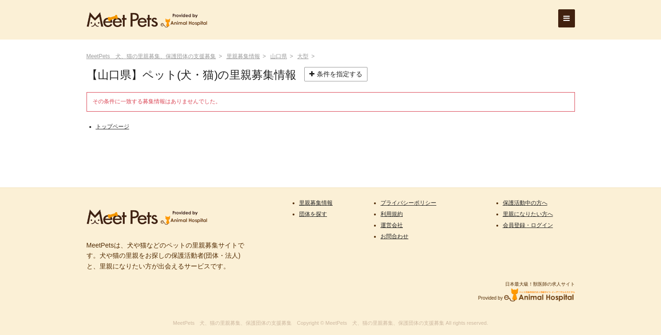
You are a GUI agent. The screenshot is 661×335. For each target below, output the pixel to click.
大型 (302, 56)
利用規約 (392, 214)
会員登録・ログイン (528, 225)
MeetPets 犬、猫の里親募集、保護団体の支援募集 (151, 56)
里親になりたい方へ (528, 214)
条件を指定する (335, 74)
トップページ (112, 126)
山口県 (278, 56)
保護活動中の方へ (525, 203)
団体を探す (313, 214)
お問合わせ (394, 236)
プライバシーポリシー (408, 203)
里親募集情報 (243, 56)
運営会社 (392, 225)
